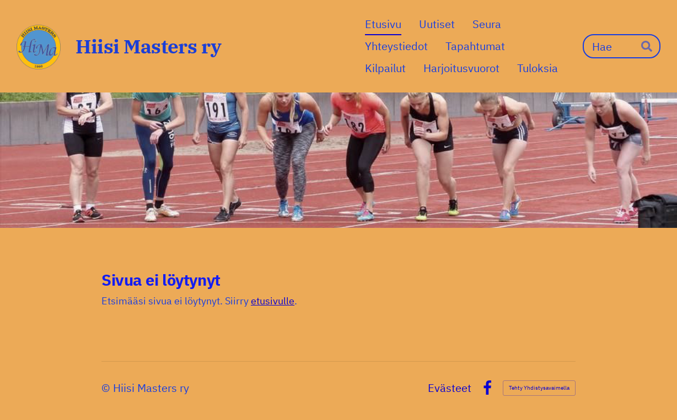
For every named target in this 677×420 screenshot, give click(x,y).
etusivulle (272, 300)
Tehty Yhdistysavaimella (539, 387)
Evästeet (449, 388)
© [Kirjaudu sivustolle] (107, 387)
